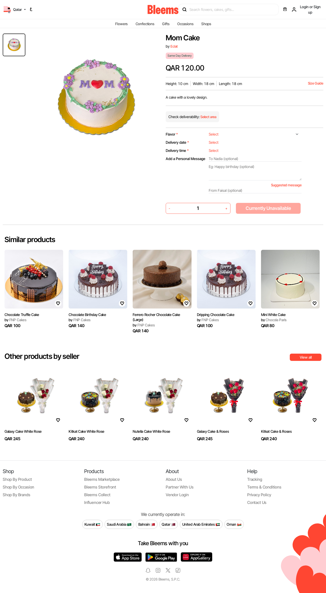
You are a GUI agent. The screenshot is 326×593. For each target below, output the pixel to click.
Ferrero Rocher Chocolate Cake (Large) (156, 317)
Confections (145, 24)
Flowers (121, 24)
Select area (208, 117)
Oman (234, 524)
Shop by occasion (18, 487)
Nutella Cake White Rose (151, 431)
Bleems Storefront (100, 487)
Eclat (174, 46)
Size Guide (315, 83)
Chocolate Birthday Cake (87, 314)
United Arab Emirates (201, 524)
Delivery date (177, 142)
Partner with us (179, 487)
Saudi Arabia (119, 524)
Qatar (168, 524)
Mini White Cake (273, 314)
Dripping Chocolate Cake (216, 314)
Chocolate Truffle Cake (22, 314)
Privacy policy (259, 494)
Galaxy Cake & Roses (213, 431)
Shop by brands (16, 494)
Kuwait (92, 524)
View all (306, 357)
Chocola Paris (274, 320)
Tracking (254, 479)
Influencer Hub (97, 502)
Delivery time (177, 150)
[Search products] (230, 9)
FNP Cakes (15, 320)
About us (174, 479)
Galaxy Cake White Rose (23, 431)
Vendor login (177, 494)
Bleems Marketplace (102, 479)
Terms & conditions (264, 487)
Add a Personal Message (185, 158)
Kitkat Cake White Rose (86, 431)
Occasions (185, 24)
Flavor (172, 134)
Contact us (256, 502)
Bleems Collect (97, 494)
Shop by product (17, 479)
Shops (206, 24)
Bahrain (146, 524)
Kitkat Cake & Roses (276, 431)
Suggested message (286, 185)
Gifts (165, 24)
